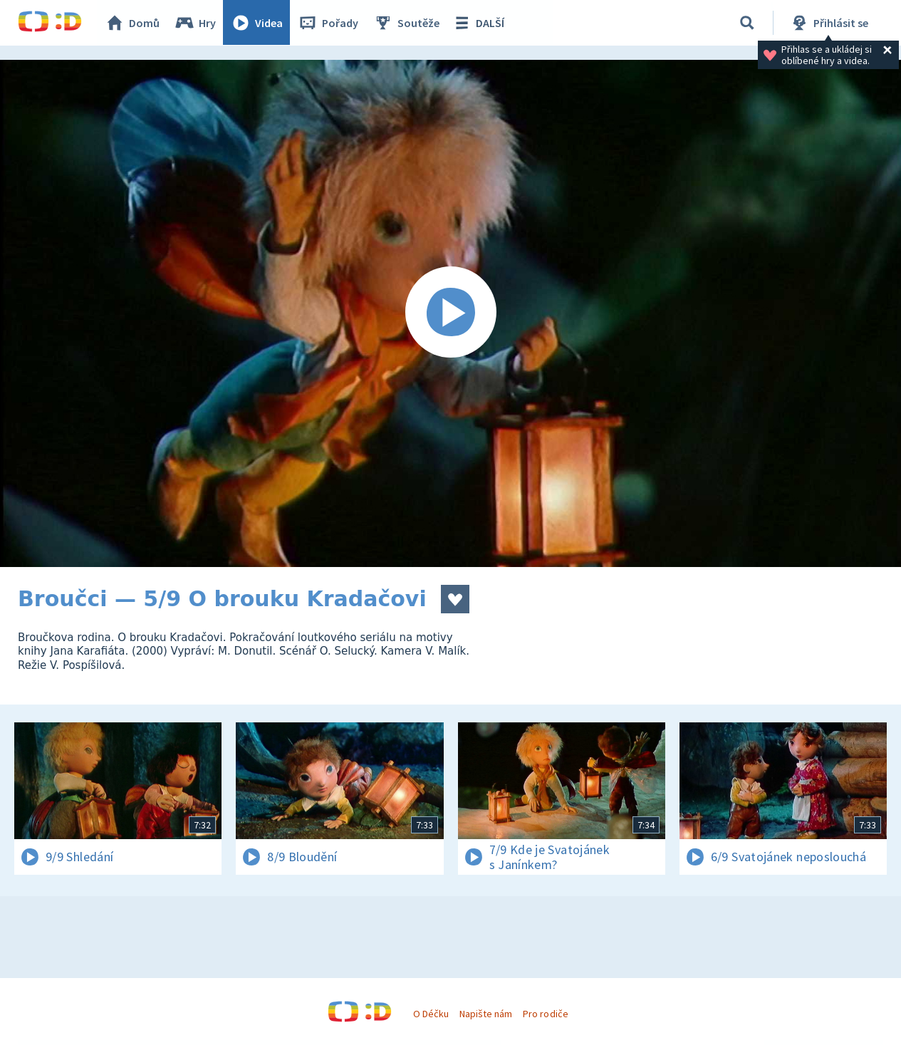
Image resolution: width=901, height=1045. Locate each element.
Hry (196, 22)
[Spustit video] (450, 313)
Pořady (328, 22)
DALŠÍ (478, 22)
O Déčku (431, 1013)
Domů (132, 22)
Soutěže (406, 22)
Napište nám (485, 1013)
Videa (257, 22)
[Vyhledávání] (747, 23)
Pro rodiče (545, 1013)
